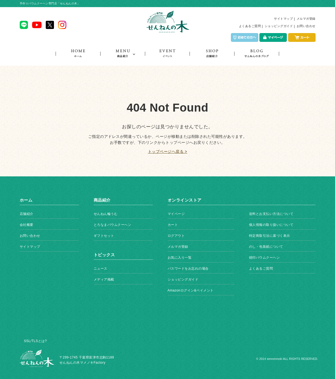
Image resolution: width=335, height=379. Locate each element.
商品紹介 (122, 57)
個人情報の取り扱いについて (271, 225)
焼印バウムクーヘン (264, 258)
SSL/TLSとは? (35, 341)
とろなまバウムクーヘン (112, 225)
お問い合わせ (306, 26)
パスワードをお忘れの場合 (188, 268)
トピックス (256, 57)
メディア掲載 (104, 279)
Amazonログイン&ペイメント (191, 290)
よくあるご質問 (250, 26)
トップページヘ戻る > (167, 151)
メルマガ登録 (306, 18)
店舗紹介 (212, 57)
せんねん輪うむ (106, 214)
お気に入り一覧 (180, 258)
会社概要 (26, 225)
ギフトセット (104, 236)
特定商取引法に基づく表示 (269, 236)
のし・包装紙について (266, 247)
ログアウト (176, 236)
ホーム (78, 57)
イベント (167, 57)
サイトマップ (283, 18)
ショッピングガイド (279, 26)
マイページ (176, 214)
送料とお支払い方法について (271, 214)
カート (173, 225)
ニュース (100, 268)
